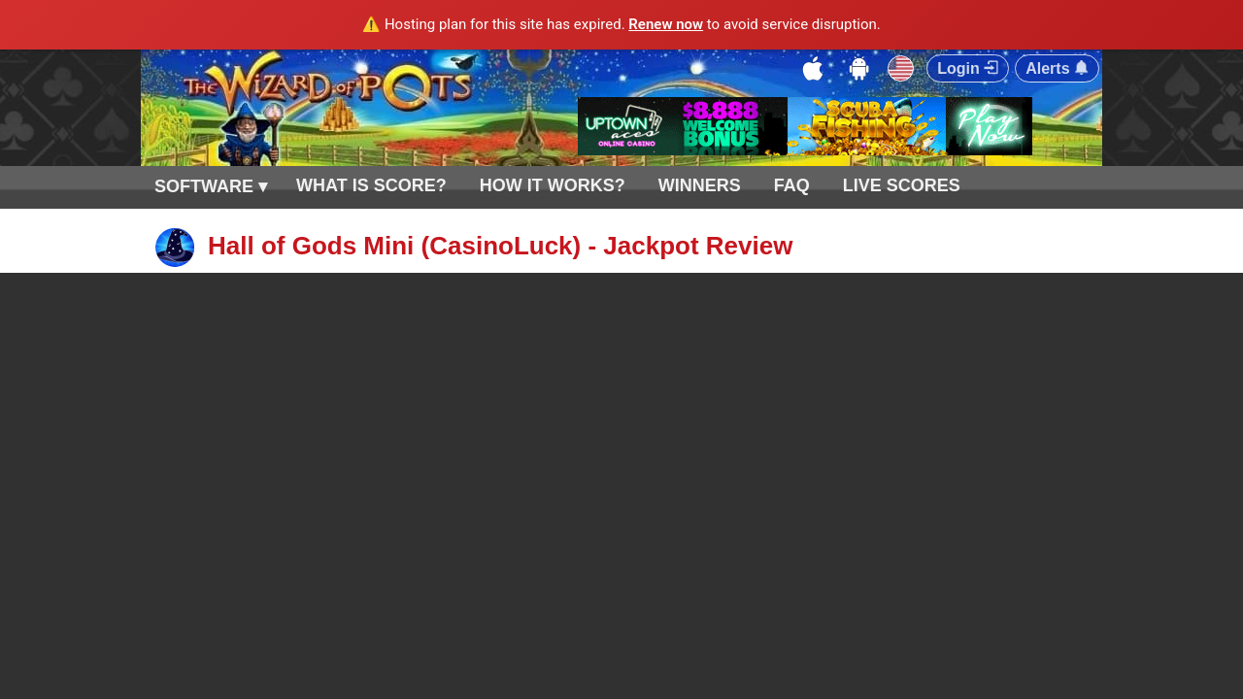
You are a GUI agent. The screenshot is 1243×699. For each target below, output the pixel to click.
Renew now (665, 24)
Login (967, 68)
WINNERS (699, 185)
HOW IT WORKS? (552, 185)
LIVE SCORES (901, 185)
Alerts (1057, 68)
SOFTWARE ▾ (210, 186)
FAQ (792, 185)
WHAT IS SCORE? (371, 185)
